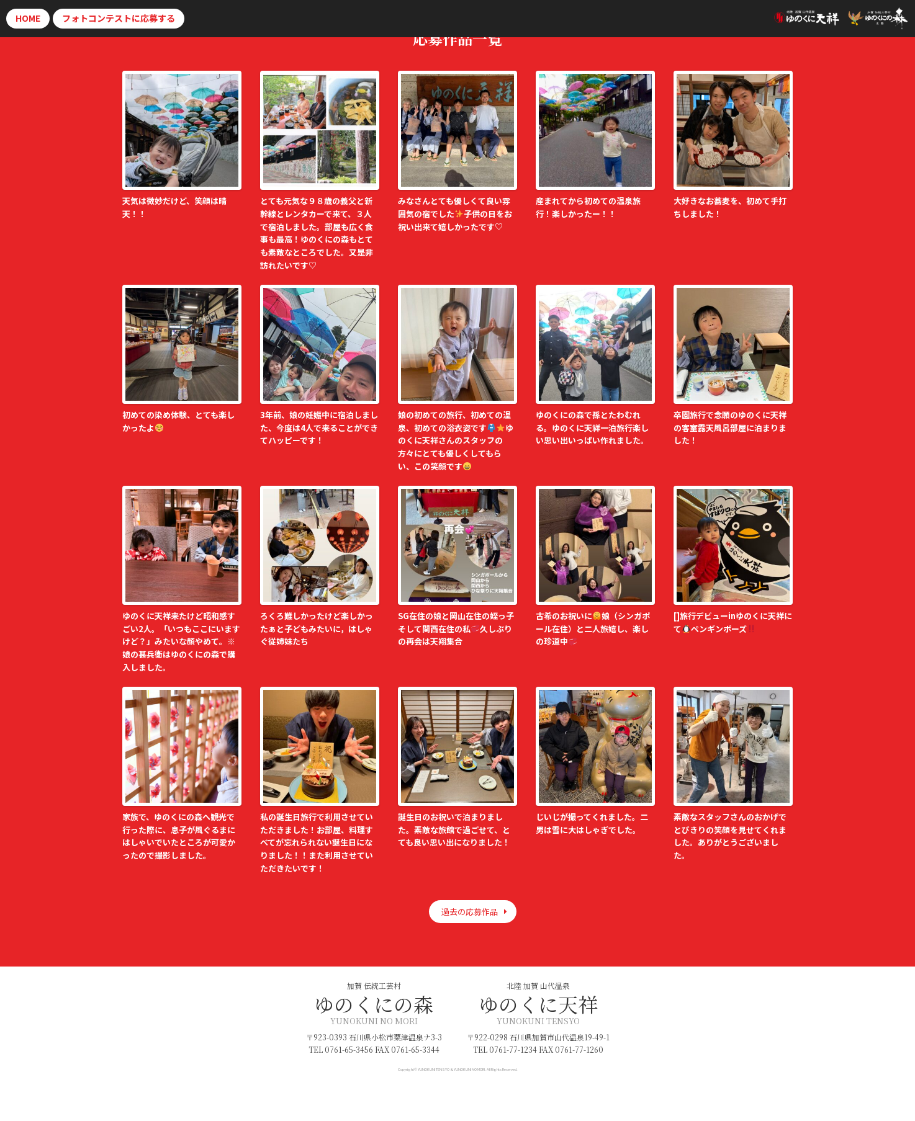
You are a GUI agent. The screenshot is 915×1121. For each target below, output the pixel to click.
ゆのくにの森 (373, 1003)
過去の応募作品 (469, 912)
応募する (118, 18)
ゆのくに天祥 (538, 1003)
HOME (28, 18)
